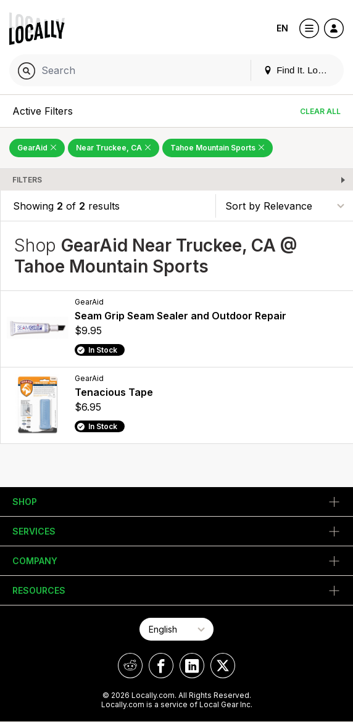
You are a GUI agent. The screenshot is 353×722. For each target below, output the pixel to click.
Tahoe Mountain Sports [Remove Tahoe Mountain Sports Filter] (217, 147)
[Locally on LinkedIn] (192, 665)
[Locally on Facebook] (161, 665)
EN (282, 28)
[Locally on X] (222, 665)
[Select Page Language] (176, 629)
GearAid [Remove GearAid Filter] (37, 147)
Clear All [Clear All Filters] (320, 111)
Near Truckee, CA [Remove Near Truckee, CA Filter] (113, 147)
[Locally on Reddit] (130, 665)
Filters (27, 179)
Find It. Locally (300, 70)
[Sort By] (284, 206)
